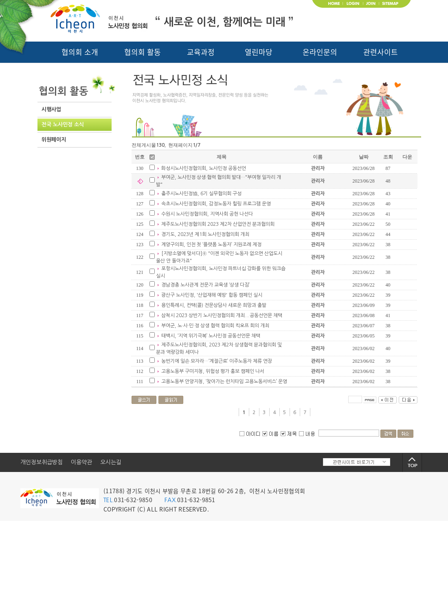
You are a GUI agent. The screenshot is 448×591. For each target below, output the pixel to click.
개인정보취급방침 (41, 462)
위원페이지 (54, 139)
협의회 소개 (79, 51)
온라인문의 (320, 51)
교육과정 (201, 51)
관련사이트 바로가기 (356, 462)
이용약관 (81, 462)
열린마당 (258, 51)
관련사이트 (380, 51)
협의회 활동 (142, 51)
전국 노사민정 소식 (63, 124)
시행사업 (51, 109)
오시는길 (110, 462)
